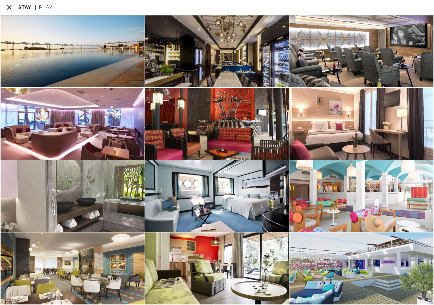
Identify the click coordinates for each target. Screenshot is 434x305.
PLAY (46, 7)
